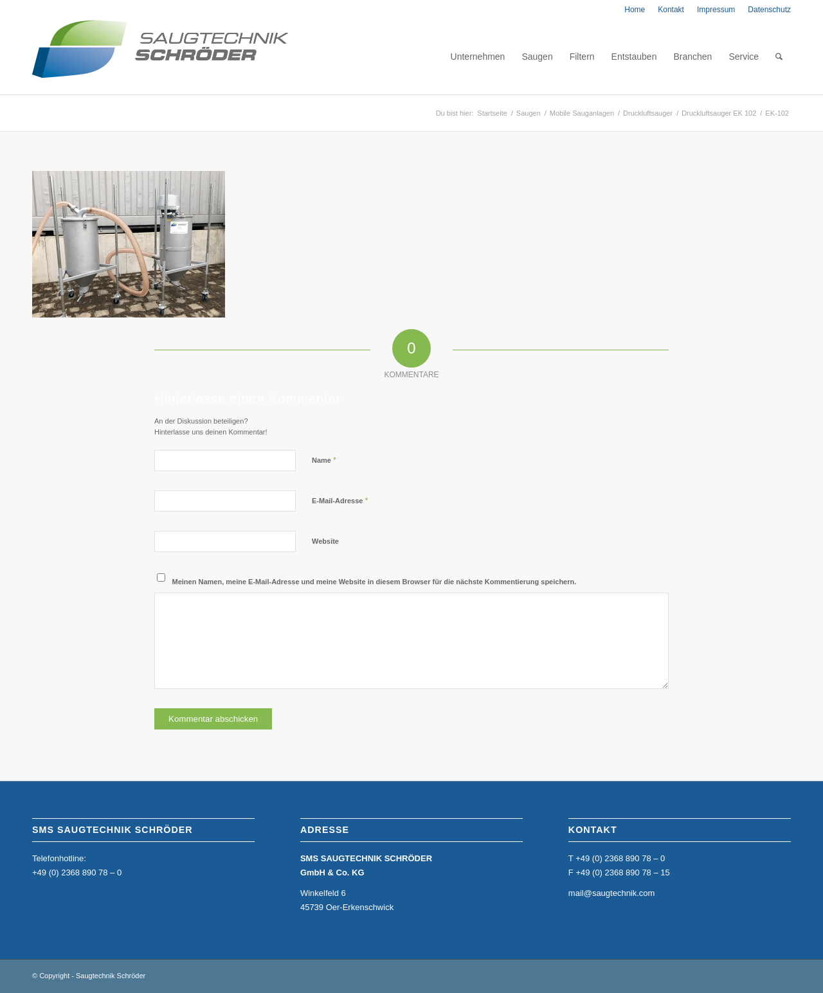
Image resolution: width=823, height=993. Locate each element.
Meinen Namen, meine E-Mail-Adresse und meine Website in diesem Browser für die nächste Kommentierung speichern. (374, 582)
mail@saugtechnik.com (611, 893)
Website (325, 541)
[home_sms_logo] (160, 56)
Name (324, 460)
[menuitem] (634, 9)
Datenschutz (769, 9)
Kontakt (671, 9)
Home (634, 9)
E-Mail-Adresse (340, 500)
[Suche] (779, 56)
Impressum (716, 9)
